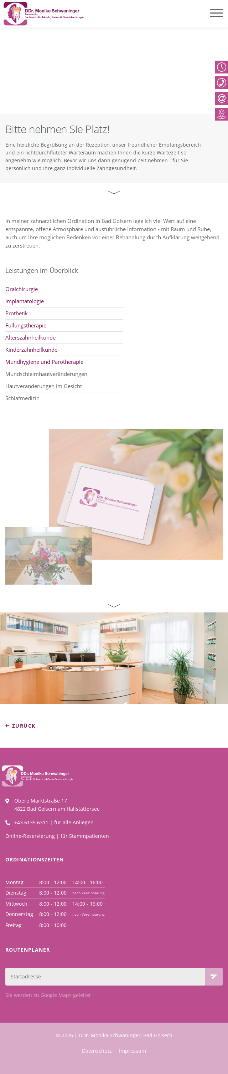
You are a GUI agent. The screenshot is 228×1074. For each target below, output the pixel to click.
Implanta (17, 301)
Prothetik (16, 313)
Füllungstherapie (25, 326)
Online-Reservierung (30, 836)
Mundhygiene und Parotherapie (44, 362)
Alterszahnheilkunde (30, 338)
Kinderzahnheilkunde (31, 350)
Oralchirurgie (21, 289)
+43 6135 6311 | (34, 822)
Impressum (132, 1050)
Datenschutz (97, 1050)
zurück (23, 725)
